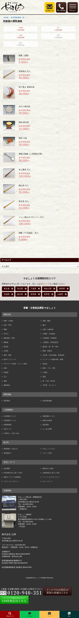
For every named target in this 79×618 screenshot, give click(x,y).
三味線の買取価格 (20, 29)
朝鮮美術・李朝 (9, 338)
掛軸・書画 (46, 321)
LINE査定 (29, 614)
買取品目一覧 (9, 614)
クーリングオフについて (51, 477)
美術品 (45, 364)
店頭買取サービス (10, 420)
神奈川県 (48, 289)
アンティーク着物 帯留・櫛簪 (53, 359)
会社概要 (7, 468)
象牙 (44, 325)
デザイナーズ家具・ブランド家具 (15, 364)
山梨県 (60, 294)
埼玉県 (20, 289)
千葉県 (33, 289)
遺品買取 (46, 425)
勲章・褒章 (7, 355)
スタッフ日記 (47, 453)
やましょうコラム (49, 449)
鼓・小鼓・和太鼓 (49, 381)
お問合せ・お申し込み (11, 433)
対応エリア (45, 284)
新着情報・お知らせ (11, 449)
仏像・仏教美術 (48, 329)
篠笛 (5, 381)
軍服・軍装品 (47, 351)
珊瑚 (5, 329)
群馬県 (33, 294)
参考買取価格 (47, 401)
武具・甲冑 (7, 325)
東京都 (7, 289)
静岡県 (62, 289)
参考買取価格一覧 (17, 17)
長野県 (47, 294)
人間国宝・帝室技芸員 (50, 342)
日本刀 (6, 334)
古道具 (6, 351)
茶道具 (6, 347)
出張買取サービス (10, 416)
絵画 (5, 368)
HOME (5, 17)
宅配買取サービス (49, 416)
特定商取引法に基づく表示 (13, 473)
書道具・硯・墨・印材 (50, 347)
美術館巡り (7, 453)
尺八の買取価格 (58, 29)
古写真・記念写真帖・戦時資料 (53, 355)
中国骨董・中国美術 (50, 338)
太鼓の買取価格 (20, 36)
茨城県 (7, 294)
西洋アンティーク (10, 359)
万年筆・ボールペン (50, 385)
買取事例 (7, 401)
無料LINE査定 (47, 420)
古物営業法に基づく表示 (51, 473)
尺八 (5, 377)
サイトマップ (47, 481)
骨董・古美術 (8, 321)
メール (49, 614)
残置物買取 (7, 425)
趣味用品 (7, 385)
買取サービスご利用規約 (12, 477)
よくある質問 (47, 429)
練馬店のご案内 (48, 468)
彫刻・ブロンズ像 (49, 368)
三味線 (45, 372)
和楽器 (6, 372)
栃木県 (20, 294)
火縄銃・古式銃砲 (49, 334)
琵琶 (44, 377)
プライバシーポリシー (11, 481)
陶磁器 (6, 342)
